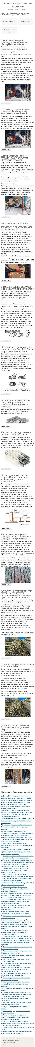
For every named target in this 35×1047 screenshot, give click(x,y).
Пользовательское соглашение (13, 1040)
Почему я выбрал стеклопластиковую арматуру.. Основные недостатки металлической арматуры (16, 926)
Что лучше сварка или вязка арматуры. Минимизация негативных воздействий (15, 111)
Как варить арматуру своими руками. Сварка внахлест (16, 433)
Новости (17, 9)
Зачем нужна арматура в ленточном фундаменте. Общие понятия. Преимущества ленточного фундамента (15, 806)
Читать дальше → (6, 103)
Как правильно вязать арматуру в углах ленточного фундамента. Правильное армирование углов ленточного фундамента (17, 1023)
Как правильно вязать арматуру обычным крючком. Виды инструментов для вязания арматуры (15, 984)
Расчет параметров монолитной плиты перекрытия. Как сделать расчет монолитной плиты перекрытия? (17, 845)
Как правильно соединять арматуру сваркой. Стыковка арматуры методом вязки (16, 536)
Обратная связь (6, 1044)
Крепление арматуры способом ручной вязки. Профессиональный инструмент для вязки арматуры (16, 827)
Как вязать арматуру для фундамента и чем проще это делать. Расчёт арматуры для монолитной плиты (16, 907)
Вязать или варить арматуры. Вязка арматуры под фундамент (17, 287)
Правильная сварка (9, 21)
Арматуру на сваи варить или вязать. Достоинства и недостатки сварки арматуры (16, 592)
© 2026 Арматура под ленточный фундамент (12, 1038)
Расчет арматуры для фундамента (14, 1015)
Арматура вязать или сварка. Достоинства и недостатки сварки (16, 727)
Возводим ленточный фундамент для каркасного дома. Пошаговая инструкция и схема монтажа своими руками (17, 821)
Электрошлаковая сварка (9, 31)
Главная (10, 9)
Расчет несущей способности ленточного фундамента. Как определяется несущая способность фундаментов (15, 969)
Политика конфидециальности (9, 1042)
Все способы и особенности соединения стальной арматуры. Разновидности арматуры (15, 403)
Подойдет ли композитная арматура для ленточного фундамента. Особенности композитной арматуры (15, 932)
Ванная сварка (25, 21)
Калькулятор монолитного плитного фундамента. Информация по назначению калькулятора (14, 998)
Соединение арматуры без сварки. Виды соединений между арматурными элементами (14, 478)
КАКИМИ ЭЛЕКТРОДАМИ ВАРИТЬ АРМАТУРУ (16, 228)
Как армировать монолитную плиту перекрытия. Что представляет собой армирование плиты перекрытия (17, 943)
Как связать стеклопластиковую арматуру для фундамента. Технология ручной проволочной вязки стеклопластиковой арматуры (17, 895)
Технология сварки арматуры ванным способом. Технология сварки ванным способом (17, 349)
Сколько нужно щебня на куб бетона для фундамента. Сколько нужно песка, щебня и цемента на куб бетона (15, 870)
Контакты (4, 1040)
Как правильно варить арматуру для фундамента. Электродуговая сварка (15, 42)
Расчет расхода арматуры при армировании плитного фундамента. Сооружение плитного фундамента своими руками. (16, 901)
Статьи (24, 9)
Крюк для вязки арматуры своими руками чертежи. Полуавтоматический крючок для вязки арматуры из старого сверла (16, 852)
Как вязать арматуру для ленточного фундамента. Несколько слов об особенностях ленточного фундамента (16, 889)
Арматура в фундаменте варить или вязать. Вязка (17, 665)
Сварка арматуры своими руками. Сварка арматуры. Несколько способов (14, 157)
